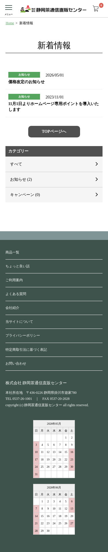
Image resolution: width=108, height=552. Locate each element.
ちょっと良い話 (17, 266)
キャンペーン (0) (25, 195)
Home (10, 23)
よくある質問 (15, 294)
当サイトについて (19, 322)
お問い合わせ (15, 363)
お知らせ (24, 74)
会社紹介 (12, 308)
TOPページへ (54, 131)
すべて (16, 164)
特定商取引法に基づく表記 (26, 350)
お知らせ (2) (21, 179)
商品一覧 (12, 252)
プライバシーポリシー (22, 335)
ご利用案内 (14, 280)
